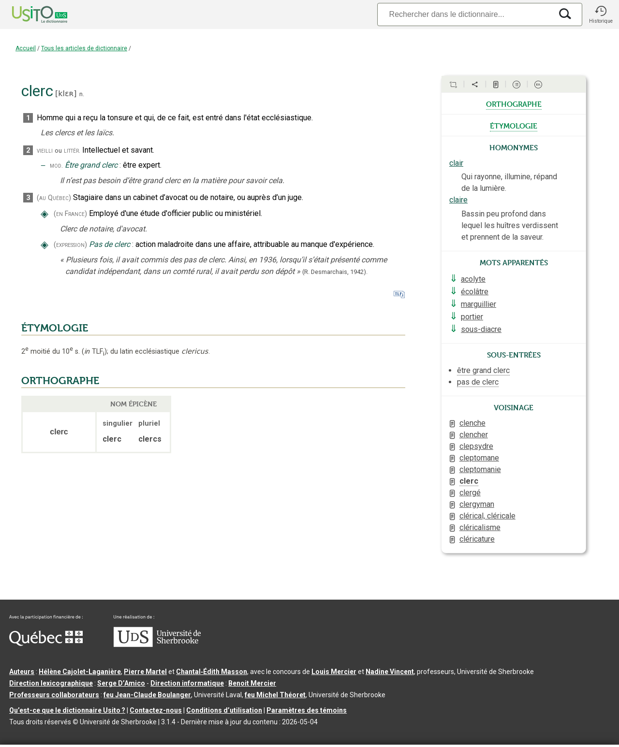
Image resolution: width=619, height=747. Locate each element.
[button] (600, 14)
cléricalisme (480, 527)
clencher (473, 434)
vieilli (45, 150)
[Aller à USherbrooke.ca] (157, 644)
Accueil (25, 48)
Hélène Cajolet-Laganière (80, 671)
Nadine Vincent (390, 671)
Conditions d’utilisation (224, 710)
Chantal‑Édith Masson (211, 671)
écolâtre (474, 291)
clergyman (476, 504)
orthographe (514, 103)
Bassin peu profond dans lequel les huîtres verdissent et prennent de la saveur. (509, 225)
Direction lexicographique (51, 683)
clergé (470, 492)
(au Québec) (54, 198)
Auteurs (21, 671)
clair (456, 163)
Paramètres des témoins (306, 710)
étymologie (513, 125)
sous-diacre (481, 329)
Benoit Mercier (252, 683)
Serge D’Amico (121, 683)
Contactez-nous (156, 710)
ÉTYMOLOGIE (54, 328)
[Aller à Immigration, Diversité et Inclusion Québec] (46, 643)
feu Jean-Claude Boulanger (147, 695)
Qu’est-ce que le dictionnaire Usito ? (67, 710)
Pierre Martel (145, 671)
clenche (472, 423)
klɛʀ (66, 93)
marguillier (478, 304)
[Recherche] (464, 14)
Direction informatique (187, 683)
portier (472, 316)
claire (458, 199)
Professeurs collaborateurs (54, 695)
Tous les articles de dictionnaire (84, 48)
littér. (72, 150)
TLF (94, 351)
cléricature (477, 539)
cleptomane (479, 457)
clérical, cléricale (487, 515)
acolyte (473, 279)
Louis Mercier (333, 671)
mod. (56, 165)
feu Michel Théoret (275, 695)
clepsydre (476, 446)
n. (81, 94)
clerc (468, 481)
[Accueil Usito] (29, 14)
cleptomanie (480, 469)
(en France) (70, 214)
